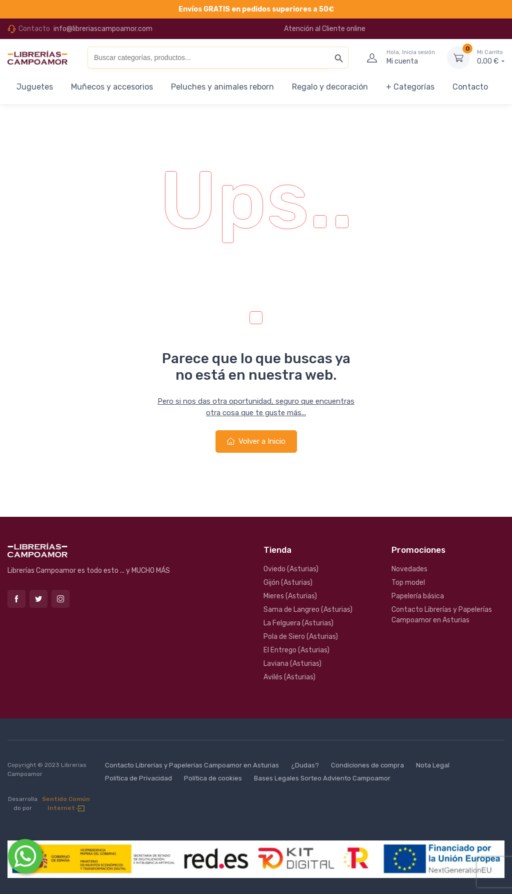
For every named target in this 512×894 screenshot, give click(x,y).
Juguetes (34, 87)
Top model (408, 582)
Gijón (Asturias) (288, 582)
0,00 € (490, 57)
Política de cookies (213, 778)
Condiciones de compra (367, 765)
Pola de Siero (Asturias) (301, 636)
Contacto (470, 87)
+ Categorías (410, 87)
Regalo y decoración (330, 87)
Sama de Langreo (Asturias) (308, 609)
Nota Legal (433, 765)
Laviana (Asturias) (293, 663)
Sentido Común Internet (66, 803)
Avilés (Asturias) (290, 677)
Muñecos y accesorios (112, 87)
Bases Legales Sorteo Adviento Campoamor (322, 778)
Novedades (410, 569)
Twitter (38, 598)
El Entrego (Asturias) (297, 650)
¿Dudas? (305, 765)
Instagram (60, 598)
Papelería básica (418, 596)
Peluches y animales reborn (222, 87)
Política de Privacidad (138, 778)
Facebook (16, 598)
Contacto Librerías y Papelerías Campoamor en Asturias (442, 614)
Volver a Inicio (256, 441)
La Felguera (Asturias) (299, 623)
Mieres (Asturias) (290, 596)
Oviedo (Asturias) (291, 569)
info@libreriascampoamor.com (103, 29)
